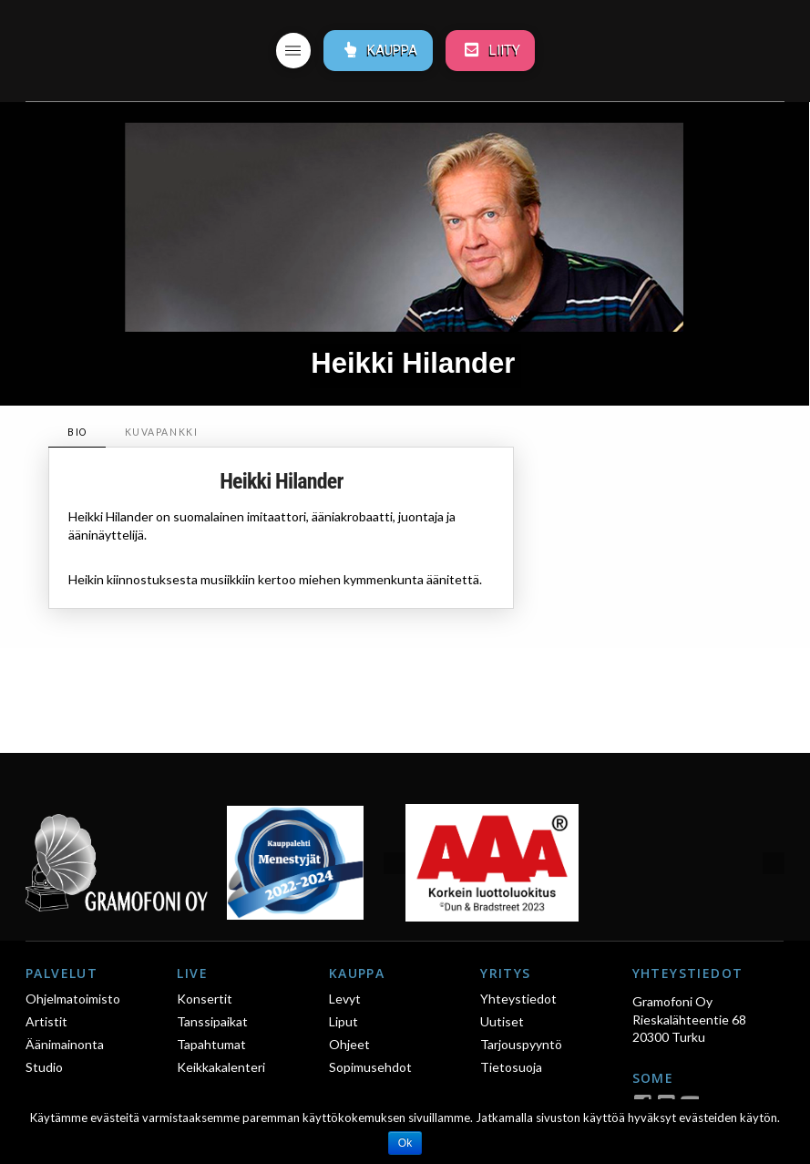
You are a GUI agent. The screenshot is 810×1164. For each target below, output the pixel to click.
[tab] (76, 432)
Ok (405, 1143)
